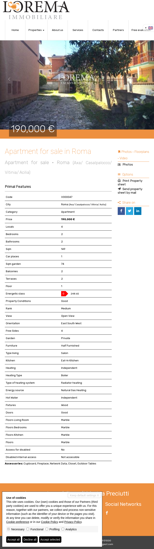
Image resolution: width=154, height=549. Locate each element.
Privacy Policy (73, 521)
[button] (7, 79)
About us (57, 30)
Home (15, 30)
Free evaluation (141, 30)
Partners (118, 30)
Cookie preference (17, 521)
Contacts (98, 30)
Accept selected (50, 539)
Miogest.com (105, 544)
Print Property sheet (130, 182)
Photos (125, 164)
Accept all (13, 539)
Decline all (29, 539)
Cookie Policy (49, 521)
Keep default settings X (84, 495)
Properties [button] (36, 30)
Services (78, 30)
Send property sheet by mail (130, 190)
